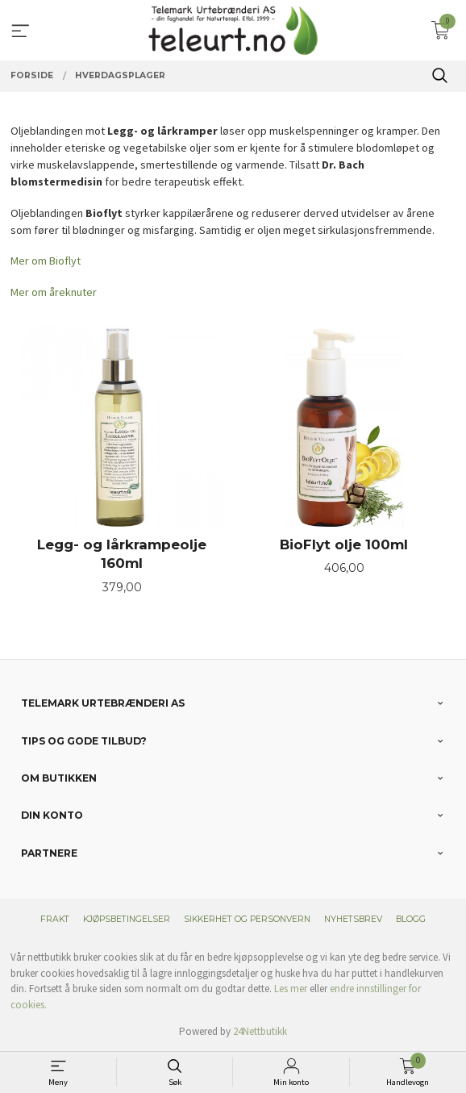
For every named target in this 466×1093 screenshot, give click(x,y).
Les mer (290, 988)
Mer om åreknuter (53, 292)
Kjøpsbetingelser (126, 919)
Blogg (411, 919)
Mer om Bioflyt (45, 260)
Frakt (54, 919)
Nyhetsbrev (353, 919)
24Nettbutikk (260, 1031)
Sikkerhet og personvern (247, 919)
